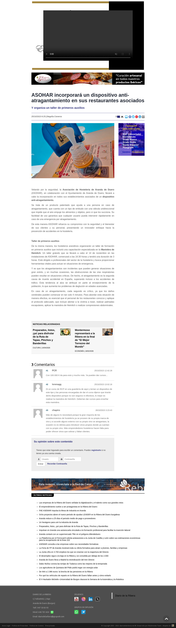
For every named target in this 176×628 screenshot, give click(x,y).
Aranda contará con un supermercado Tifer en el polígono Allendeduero (69, 534)
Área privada (50, 626)
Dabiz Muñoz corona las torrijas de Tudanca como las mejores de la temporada (73, 564)
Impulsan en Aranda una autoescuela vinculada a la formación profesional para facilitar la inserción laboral (84, 530)
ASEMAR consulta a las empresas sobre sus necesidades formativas (69, 544)
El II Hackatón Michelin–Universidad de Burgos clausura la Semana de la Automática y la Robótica (81, 579)
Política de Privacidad (20, 626)
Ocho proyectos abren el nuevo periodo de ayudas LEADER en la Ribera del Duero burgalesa (79, 514)
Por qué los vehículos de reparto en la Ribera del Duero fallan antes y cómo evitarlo (75, 575)
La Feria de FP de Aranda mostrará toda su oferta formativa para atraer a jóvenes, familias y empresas (83, 548)
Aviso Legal (6, 626)
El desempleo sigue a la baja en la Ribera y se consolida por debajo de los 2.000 (73, 556)
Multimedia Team (154, 626)
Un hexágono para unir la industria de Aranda (58, 522)
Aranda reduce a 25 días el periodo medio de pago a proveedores (67, 518)
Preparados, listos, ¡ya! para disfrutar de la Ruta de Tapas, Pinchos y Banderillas (44, 337)
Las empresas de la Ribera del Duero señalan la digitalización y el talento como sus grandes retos (81, 503)
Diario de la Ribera (125, 595)
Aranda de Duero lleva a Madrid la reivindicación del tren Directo (66, 560)
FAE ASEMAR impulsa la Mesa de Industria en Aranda (62, 510)
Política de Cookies (37, 626)
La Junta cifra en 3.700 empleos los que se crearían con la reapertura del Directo (74, 552)
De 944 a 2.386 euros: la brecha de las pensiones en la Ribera (66, 572)
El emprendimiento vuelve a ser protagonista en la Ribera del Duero (68, 507)
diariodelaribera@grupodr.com (51, 616)
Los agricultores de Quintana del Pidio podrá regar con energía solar (68, 568)
